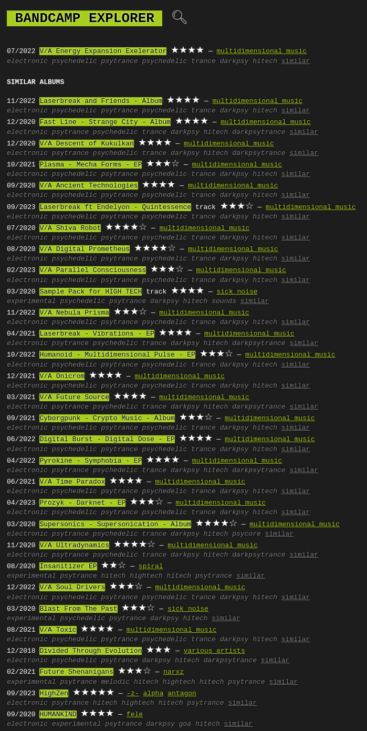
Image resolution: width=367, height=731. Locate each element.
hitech (265, 61)
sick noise (236, 292)
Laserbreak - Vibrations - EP (96, 334)
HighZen (53, 693)
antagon (181, 693)
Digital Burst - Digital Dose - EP (106, 439)
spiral (151, 566)
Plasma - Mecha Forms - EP (90, 165)
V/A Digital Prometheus (84, 249)
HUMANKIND (57, 714)
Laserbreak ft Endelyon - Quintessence (115, 207)
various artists (214, 651)
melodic (115, 682)
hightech (146, 576)
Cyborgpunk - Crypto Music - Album (106, 418)
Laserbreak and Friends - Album (100, 101)
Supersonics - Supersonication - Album (115, 524)
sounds (224, 301)
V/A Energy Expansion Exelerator (102, 51)
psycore (246, 534)
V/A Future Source (74, 397)
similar (295, 61)
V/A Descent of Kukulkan (86, 144)
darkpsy (234, 61)
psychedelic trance (178, 61)
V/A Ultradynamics (74, 545)
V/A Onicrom (62, 376)
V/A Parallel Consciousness (92, 270)
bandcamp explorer (84, 18)
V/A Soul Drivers (72, 587)
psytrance (119, 61)
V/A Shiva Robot (70, 228)
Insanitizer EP (68, 566)
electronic (27, 61)
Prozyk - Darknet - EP (82, 503)
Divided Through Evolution (90, 651)
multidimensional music (261, 51)
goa (185, 724)
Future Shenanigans (76, 672)
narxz (173, 672)
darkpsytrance (258, 132)
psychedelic (74, 61)
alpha (153, 693)
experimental (31, 301)
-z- (133, 693)
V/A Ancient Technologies (88, 186)
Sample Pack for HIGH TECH (90, 292)
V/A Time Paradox (72, 482)
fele (135, 714)
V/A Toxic (57, 630)
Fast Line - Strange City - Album (105, 122)
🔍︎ (179, 18)
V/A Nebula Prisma (74, 313)
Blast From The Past (78, 609)
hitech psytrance (199, 576)
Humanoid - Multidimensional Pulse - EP (117, 355)
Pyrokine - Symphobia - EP (90, 461)
